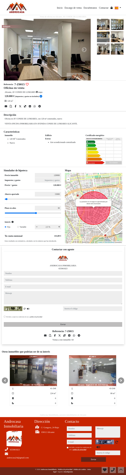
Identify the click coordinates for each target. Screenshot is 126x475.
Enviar (63, 324)
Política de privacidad (65, 469)
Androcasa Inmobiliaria (48, 469)
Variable (23, 227)
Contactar (104, 7)
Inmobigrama (68, 472)
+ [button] (68, 176)
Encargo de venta (73, 7)
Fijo (8, 227)
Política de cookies (80, 469)
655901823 (63, 269)
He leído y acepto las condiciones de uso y (24, 317)
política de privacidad (36, 317)
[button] (5, 380)
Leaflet (100, 242)
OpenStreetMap (109, 242)
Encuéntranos (90, 7)
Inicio (60, 7)
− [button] (68, 180)
